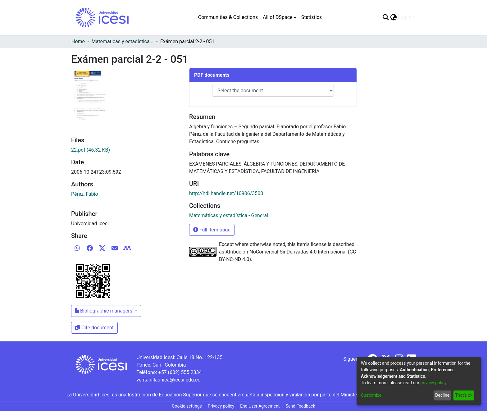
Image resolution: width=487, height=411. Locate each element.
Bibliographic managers (104, 311)
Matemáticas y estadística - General (122, 41)
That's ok (463, 395)
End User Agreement (260, 406)
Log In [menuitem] (405, 17)
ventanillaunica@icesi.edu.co (168, 380)
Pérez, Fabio (84, 194)
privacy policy (433, 382)
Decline (442, 395)
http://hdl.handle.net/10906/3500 (226, 193)
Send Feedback (300, 406)
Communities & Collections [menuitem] (228, 17)
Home (78, 41)
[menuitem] (279, 17)
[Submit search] (385, 17)
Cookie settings (187, 406)
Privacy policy (221, 406)
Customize (371, 395)
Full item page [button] (211, 230)
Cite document (94, 328)
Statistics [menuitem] (311, 17)
